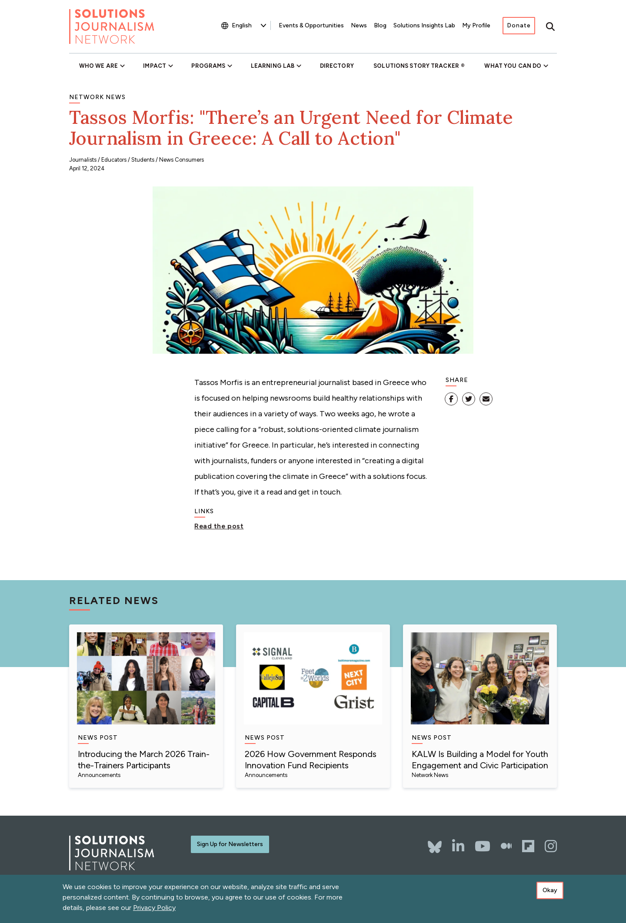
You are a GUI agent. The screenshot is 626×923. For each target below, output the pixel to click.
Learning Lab (272, 66)
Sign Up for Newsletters (230, 844)
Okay (550, 892)
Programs (208, 66)
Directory (337, 66)
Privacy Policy (154, 910)
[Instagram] (551, 846)
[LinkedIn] (458, 846)
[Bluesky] (435, 843)
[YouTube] (482, 846)
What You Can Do (512, 66)
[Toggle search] (550, 26)
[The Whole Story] (506, 846)
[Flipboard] (528, 846)
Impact (154, 66)
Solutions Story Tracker (416, 66)
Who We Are (98, 66)
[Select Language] (249, 25)
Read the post (218, 526)
